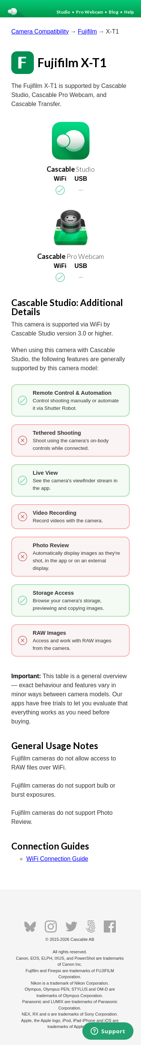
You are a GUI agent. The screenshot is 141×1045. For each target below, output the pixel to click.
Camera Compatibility (40, 31)
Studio (63, 12)
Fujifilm (87, 31)
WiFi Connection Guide (57, 859)
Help (129, 12)
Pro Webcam (89, 12)
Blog (113, 12)
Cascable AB (82, 939)
